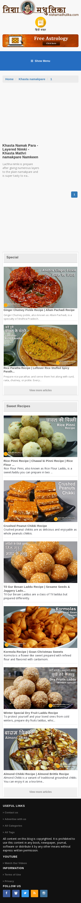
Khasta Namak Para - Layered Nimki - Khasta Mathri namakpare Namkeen (20, 151)
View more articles (40, 390)
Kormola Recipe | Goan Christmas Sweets (33, 651)
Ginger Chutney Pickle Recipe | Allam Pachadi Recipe (39, 310)
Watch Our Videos (16, 863)
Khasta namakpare (32, 79)
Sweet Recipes (18, 406)
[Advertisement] (40, 111)
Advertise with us (15, 819)
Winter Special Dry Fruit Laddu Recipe (31, 712)
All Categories (13, 825)
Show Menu (40, 61)
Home (9, 79)
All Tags (10, 832)
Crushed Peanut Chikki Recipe (25, 525)
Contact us (11, 812)
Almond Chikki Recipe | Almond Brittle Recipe (36, 774)
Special (12, 257)
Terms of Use (13, 874)
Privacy (9, 881)
